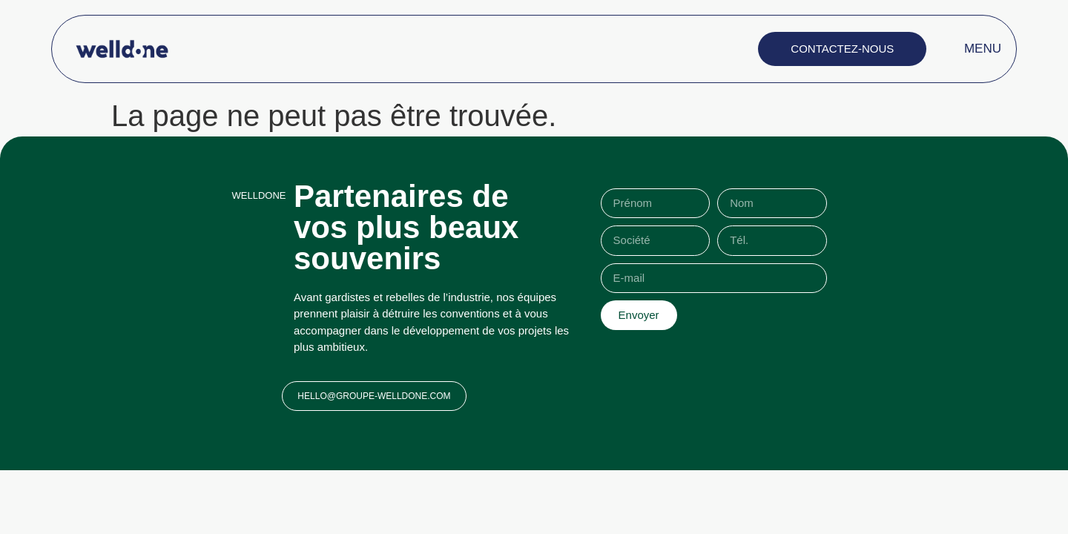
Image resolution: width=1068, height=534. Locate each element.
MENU (982, 49)
